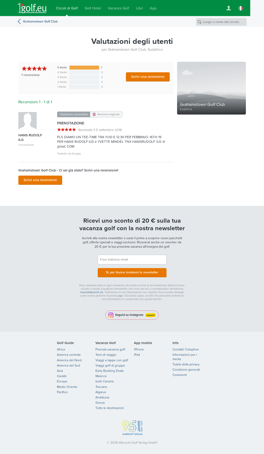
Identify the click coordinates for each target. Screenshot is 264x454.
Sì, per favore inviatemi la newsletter (132, 272)
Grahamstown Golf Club (40, 21)
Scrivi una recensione (147, 76)
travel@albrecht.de (91, 292)
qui (121, 296)
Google (76, 153)
